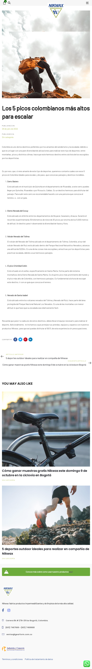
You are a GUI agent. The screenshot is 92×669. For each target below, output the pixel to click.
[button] (9, 3)
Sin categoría (7, 137)
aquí (71, 571)
